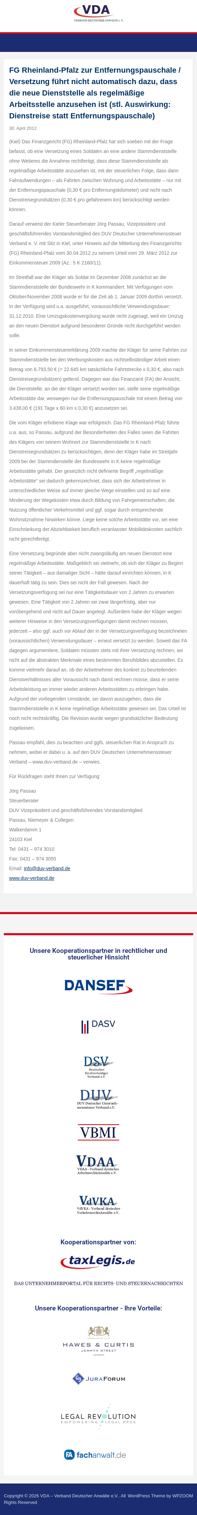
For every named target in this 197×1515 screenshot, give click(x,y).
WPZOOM (182, 1495)
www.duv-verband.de (31, 878)
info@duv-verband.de (47, 868)
